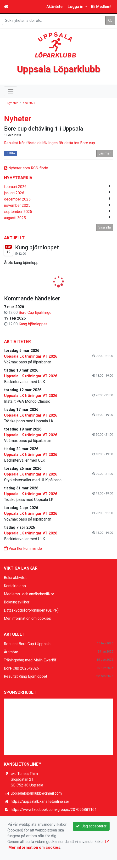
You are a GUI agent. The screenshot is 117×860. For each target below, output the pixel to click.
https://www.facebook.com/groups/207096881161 (54, 809)
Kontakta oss (15, 586)
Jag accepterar (91, 826)
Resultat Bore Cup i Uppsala (27, 644)
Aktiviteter (55, 6)
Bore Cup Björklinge (35, 312)
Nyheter (12, 103)
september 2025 (18, 211)
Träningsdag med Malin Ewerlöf (30, 660)
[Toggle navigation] (10, 91)
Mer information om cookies (27, 618)
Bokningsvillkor (16, 602)
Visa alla (104, 227)
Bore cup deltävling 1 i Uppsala (43, 128)
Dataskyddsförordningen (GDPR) (31, 610)
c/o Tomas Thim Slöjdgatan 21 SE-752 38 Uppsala (27, 779)
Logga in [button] (76, 6)
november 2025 (17, 205)
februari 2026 (15, 186)
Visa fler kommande (23, 548)
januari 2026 (14, 193)
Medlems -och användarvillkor (29, 594)
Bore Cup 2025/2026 (21, 668)
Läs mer (105, 153)
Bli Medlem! (101, 6)
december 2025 (17, 199)
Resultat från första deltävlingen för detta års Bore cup (49, 143)
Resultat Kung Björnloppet (25, 676)
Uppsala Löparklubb (58, 69)
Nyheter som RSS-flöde (26, 168)
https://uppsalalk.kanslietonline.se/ (40, 801)
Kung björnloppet (37, 247)
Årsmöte (11, 652)
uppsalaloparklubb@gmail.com (36, 793)
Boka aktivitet (15, 577)
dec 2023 (29, 103)
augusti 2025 (15, 218)
